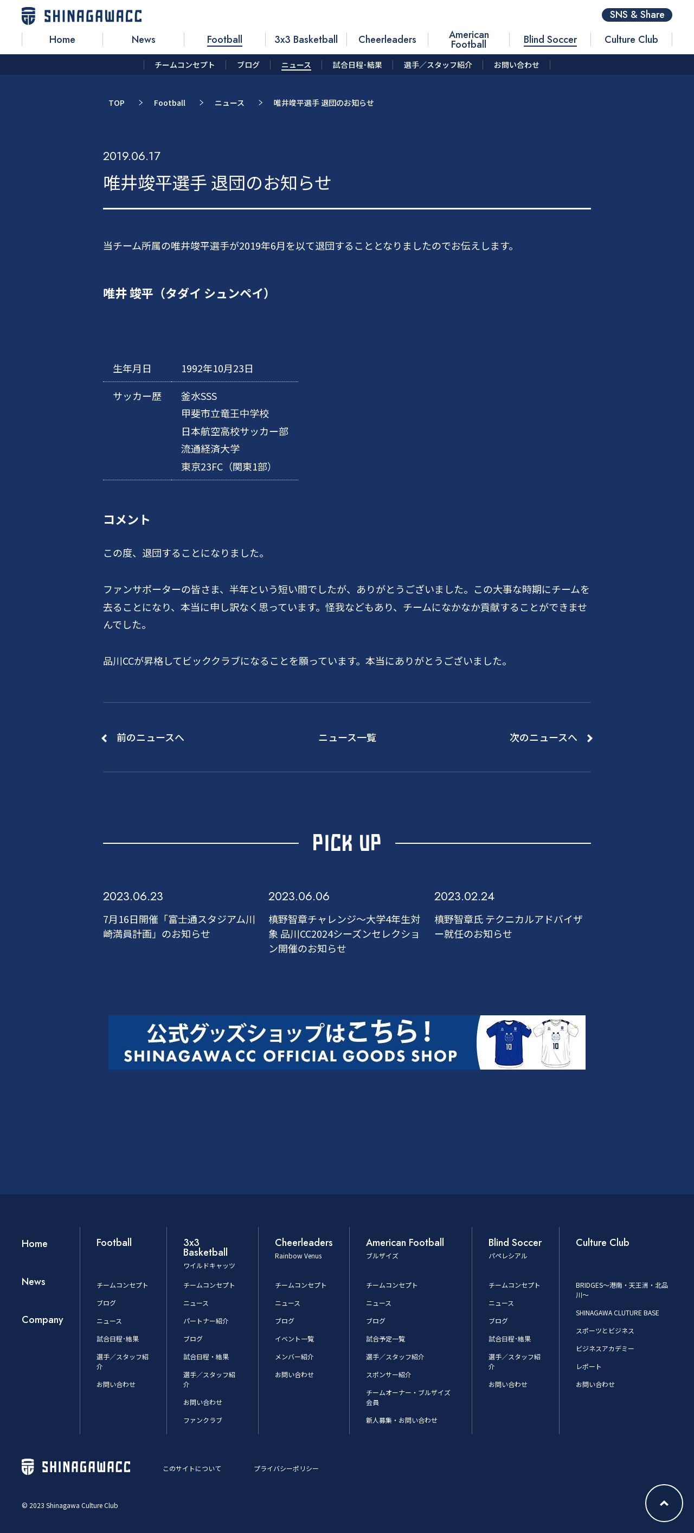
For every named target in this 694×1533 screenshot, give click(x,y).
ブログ (106, 1302)
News (34, 1282)
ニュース (230, 102)
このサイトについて (192, 1468)
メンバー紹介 (294, 1356)
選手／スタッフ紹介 (395, 1356)
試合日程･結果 (118, 1338)
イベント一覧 (294, 1338)
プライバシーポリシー (286, 1468)
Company (42, 1320)
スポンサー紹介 (389, 1374)
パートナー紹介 (206, 1320)
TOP (116, 102)
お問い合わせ (116, 1384)
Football (169, 102)
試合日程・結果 (206, 1356)
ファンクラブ (202, 1419)
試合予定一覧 (385, 1338)
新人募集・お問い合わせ (402, 1419)
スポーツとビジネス (605, 1330)
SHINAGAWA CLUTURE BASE (617, 1312)
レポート (589, 1366)
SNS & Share (637, 15)
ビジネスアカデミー (605, 1348)
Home (35, 1244)
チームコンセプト (123, 1284)
